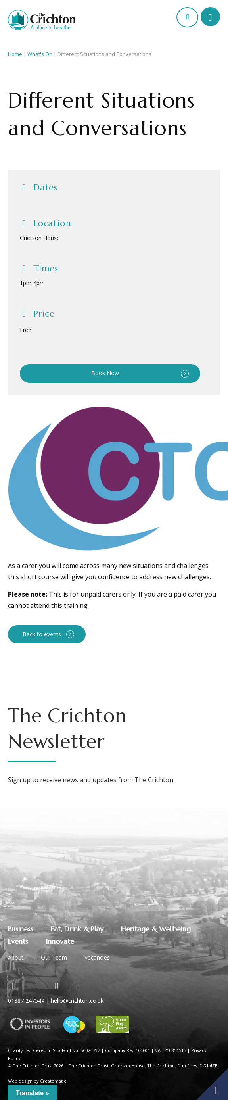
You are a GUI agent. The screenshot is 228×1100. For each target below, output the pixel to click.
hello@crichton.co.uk (77, 1000)
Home (15, 54)
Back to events (42, 634)
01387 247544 (26, 1000)
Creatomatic (53, 1081)
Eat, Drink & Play (77, 928)
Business (20, 928)
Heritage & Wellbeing (156, 928)
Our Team (54, 957)
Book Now (105, 373)
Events (18, 941)
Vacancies (97, 957)
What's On (39, 54)
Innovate (60, 941)
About (15, 957)
